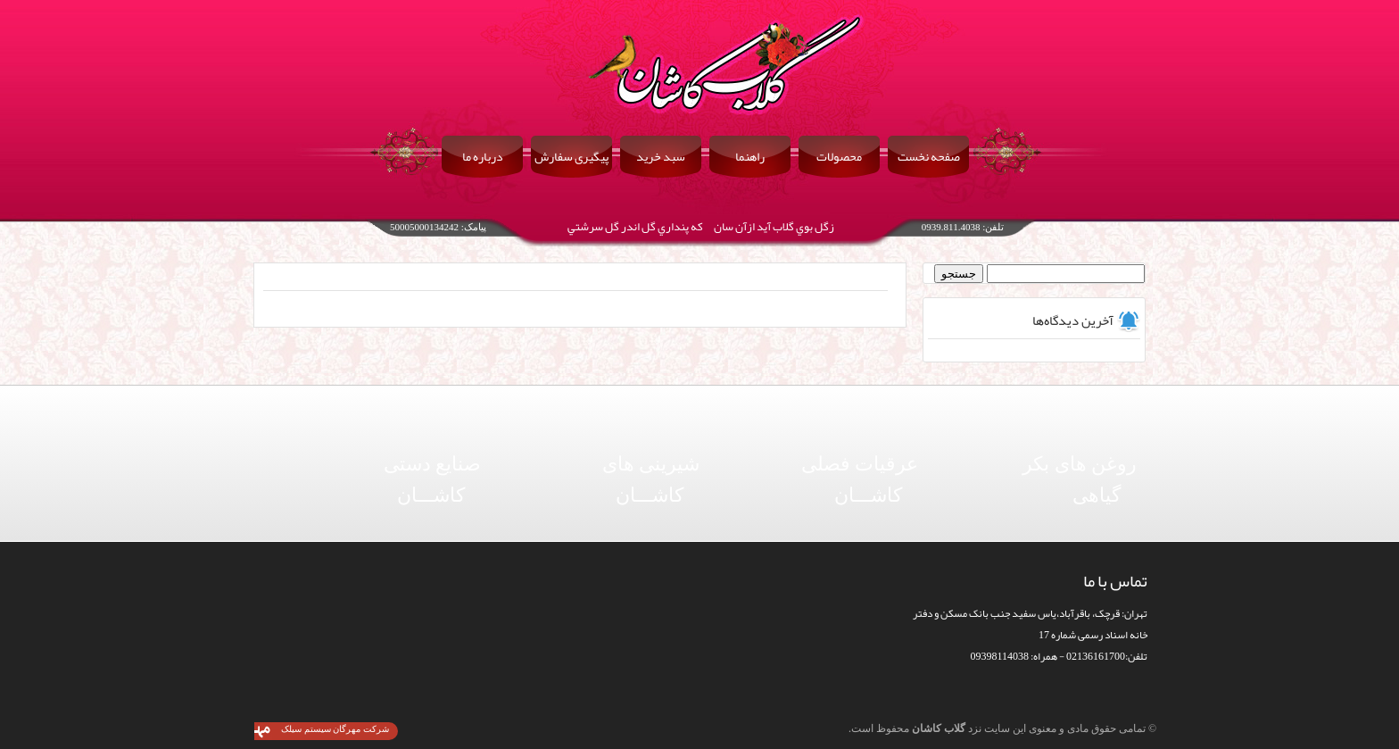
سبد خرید (660, 156)
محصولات (839, 156)
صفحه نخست (929, 156)
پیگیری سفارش (571, 156)
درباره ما (482, 156)
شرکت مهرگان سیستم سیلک (335, 729)
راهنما (750, 156)
